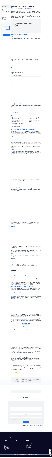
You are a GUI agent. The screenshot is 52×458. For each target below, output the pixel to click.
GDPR (5, 449)
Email (27, 412)
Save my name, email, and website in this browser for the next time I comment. (20, 419)
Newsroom (5, 450)
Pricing (20, 1)
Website (11, 415)
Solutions (16, 2)
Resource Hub (18, 442)
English (45, 454)
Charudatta (17, 378)
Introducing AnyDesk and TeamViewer (19, 19)
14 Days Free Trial (26, 323)
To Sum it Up (15, 31)
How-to (17, 446)
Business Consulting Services (19, 443)
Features (16, 25)
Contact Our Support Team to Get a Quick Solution (37, 425)
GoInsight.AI (27, 444)
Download (32, 1)
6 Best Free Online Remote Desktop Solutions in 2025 (6, 14)
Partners (28, 2)
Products (12, 2)
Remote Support (28, 8)
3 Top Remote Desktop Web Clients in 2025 (6, 19)
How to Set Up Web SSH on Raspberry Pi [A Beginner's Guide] (5, 12)
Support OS (17, 27)
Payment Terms (6, 447)
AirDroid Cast (28, 446)
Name (11, 412)
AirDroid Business (28, 442)
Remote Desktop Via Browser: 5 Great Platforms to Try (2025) (6, 10)
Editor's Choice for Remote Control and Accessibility (21, 30)
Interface (16, 24)
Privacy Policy (6, 446)
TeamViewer (17, 22)
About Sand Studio (6, 442)
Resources (24, 2)
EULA (4, 445)
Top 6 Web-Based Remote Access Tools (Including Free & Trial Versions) (6, 17)
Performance (17, 26)
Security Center (6, 448)
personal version (34, 312)
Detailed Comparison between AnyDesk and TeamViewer (22, 23)
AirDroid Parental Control (29, 447)
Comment (11, 405)
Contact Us (44, 0)
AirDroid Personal (28, 445)
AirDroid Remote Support (14, 296)
